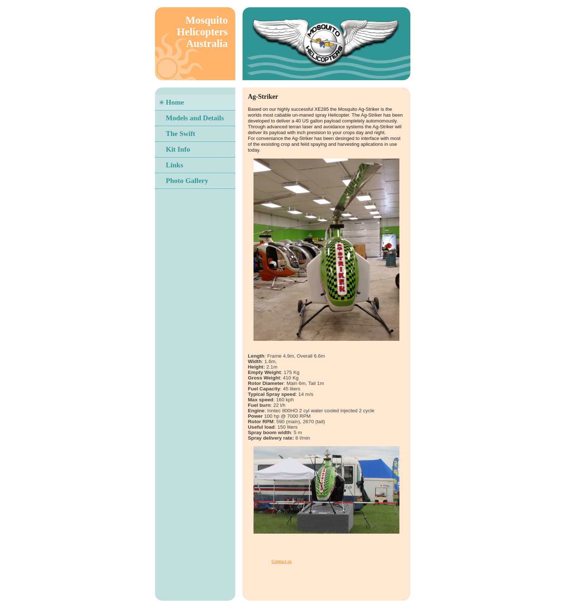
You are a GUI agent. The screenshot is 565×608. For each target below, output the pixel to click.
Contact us (282, 561)
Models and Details (195, 118)
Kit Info (178, 149)
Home (175, 102)
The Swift (181, 133)
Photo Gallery (187, 180)
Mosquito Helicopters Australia (202, 32)
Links (174, 165)
